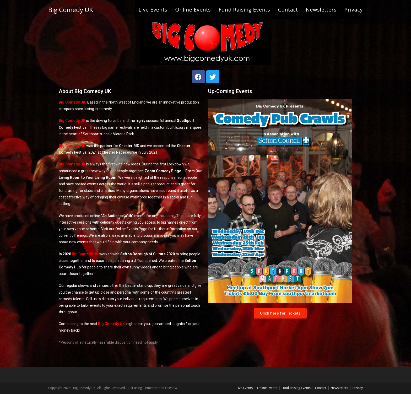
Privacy (357, 388)
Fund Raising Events (296, 388)
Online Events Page (131, 229)
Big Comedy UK (70, 9)
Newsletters (339, 388)
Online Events (267, 388)
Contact (320, 388)
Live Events (244, 388)
